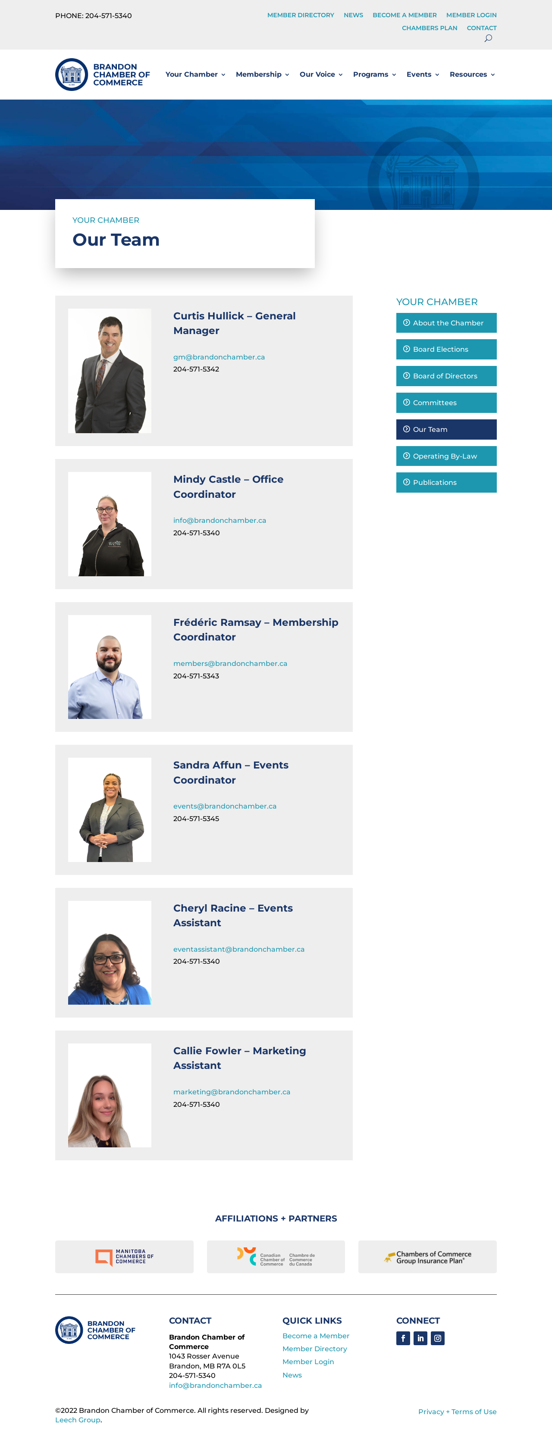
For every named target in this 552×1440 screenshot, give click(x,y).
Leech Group (77, 1420)
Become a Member (405, 15)
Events (419, 74)
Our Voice (317, 74)
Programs (371, 74)
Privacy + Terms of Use (457, 1412)
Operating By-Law (445, 456)
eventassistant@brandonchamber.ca (239, 949)
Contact (482, 28)
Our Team (430, 429)
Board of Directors (445, 376)
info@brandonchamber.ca (220, 520)
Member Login (471, 15)
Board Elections (440, 349)
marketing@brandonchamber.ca (232, 1092)
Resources (468, 74)
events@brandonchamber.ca (225, 806)
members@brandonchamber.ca (230, 663)
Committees (435, 403)
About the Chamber (448, 323)
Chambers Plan (429, 28)
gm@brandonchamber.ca (219, 357)
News (353, 15)
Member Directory (300, 15)
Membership (259, 74)
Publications (435, 482)
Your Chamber (192, 74)
